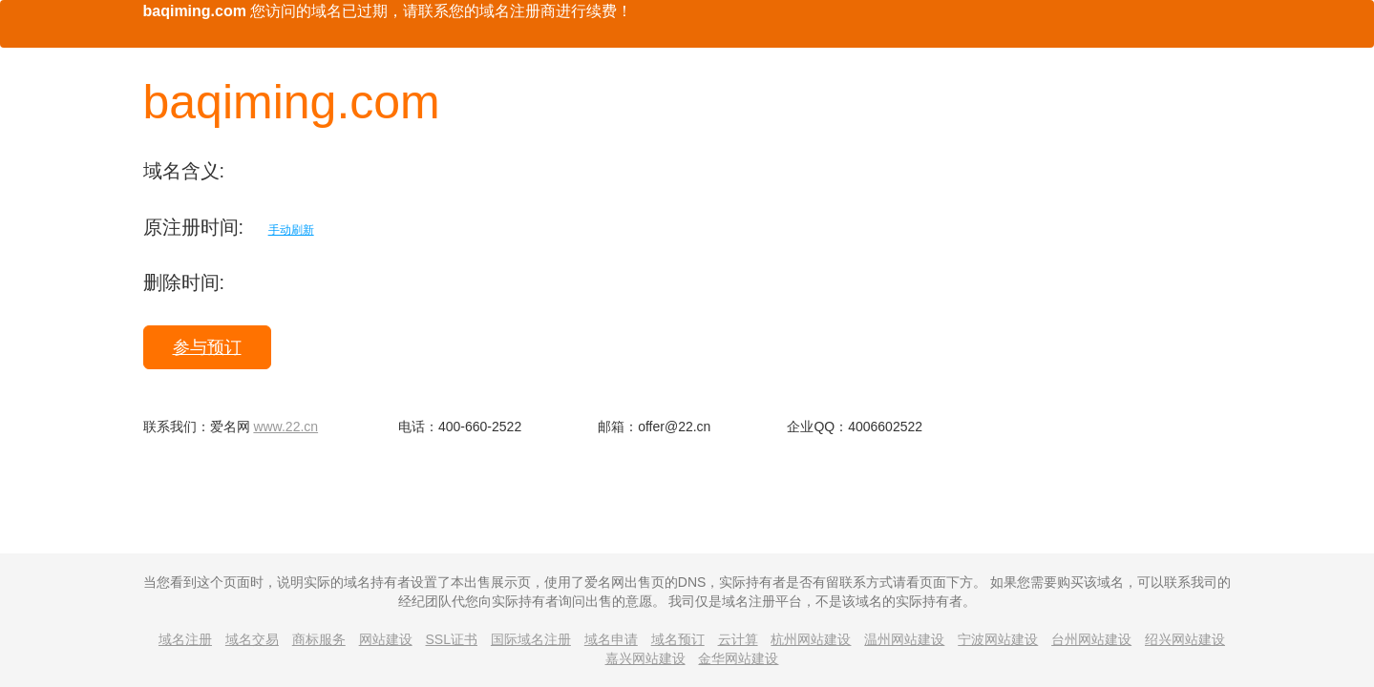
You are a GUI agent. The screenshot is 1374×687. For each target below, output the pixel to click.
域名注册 (185, 639)
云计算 (738, 639)
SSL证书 (451, 639)
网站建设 (385, 639)
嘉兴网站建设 (645, 658)
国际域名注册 (531, 639)
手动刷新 (291, 230)
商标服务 (319, 639)
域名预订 (678, 639)
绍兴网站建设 (1185, 639)
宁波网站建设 (998, 639)
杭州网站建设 (811, 639)
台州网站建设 (1091, 639)
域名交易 (252, 639)
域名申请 (611, 639)
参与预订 (207, 347)
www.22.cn (285, 426)
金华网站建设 (738, 658)
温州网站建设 (904, 639)
